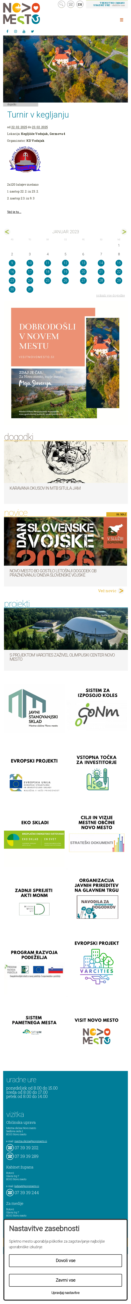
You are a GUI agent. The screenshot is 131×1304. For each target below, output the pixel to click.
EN (80, 4)
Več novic (107, 590)
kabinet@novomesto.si (26, 1186)
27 (83, 281)
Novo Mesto (31, 13)
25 (48, 281)
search (61, 4)
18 (48, 272)
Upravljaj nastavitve (65, 1293)
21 (101, 272)
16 (12, 272)
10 (30, 263)
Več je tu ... (14, 212)
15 (119, 263)
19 (65, 272)
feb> (124, 232)
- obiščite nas (109, 4)
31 (30, 289)
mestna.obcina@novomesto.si (30, 1141)
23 (12, 281)
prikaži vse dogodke (110, 295)
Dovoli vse (65, 1260)
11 (48, 263)
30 (12, 289)
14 (101, 263)
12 (65, 263)
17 (30, 272)
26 (65, 281)
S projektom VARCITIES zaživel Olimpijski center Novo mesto (62, 657)
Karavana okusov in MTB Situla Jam (45, 488)
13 (83, 263)
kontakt (70, 4)
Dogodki (12, 104)
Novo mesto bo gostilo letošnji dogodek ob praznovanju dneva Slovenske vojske (53, 573)
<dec (7, 232)
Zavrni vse (65, 1280)
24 (30, 281)
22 (119, 272)
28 (101, 281)
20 (83, 272)
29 (119, 281)
